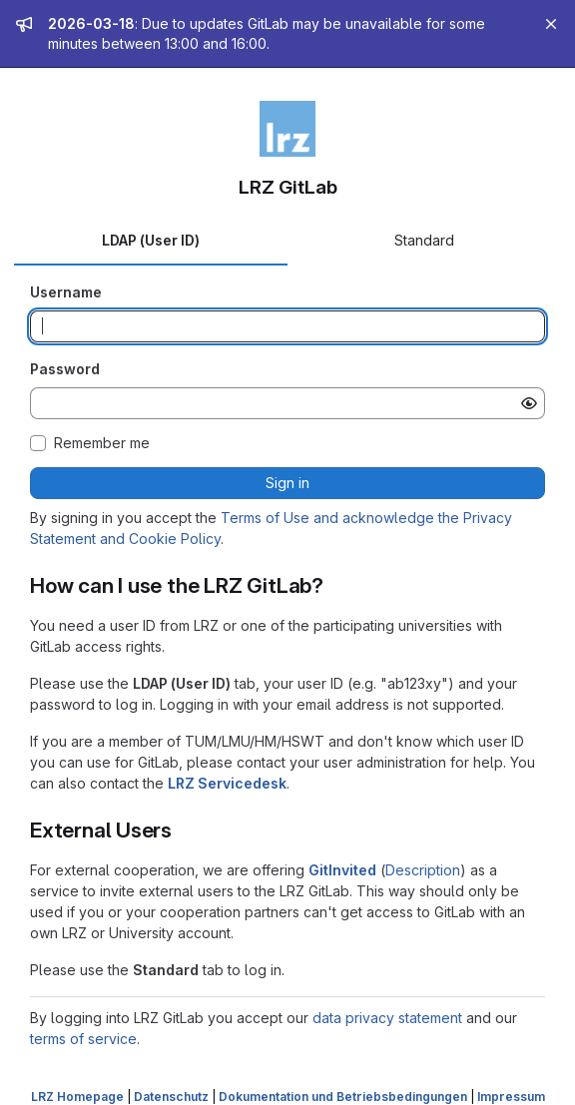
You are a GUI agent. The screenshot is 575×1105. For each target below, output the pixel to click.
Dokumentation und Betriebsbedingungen (343, 1096)
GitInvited (342, 869)
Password (65, 368)
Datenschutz (171, 1096)
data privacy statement (387, 1017)
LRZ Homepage (77, 1096)
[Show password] (529, 403)
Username (66, 291)
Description (422, 869)
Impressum (511, 1096)
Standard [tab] (424, 240)
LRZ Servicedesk (227, 783)
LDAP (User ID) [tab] (151, 240)
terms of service (83, 1038)
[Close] (551, 24)
